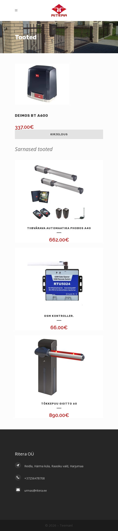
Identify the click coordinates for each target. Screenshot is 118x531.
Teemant (66, 525)
